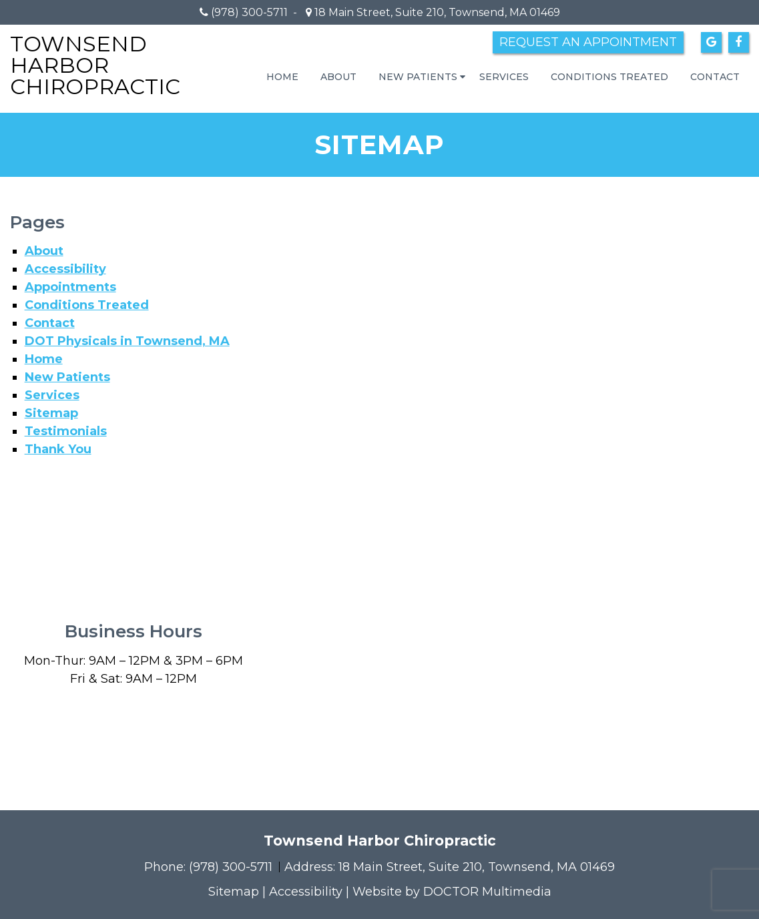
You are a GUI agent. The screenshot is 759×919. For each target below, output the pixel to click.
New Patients (417, 77)
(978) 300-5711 (249, 12)
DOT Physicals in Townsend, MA (127, 341)
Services (504, 77)
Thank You (58, 449)
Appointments (70, 287)
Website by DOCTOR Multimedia (451, 891)
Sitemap (51, 413)
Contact (715, 77)
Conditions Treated (609, 77)
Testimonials (66, 431)
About (338, 77)
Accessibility (65, 269)
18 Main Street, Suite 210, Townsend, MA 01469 (436, 12)
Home (282, 77)
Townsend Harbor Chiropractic (95, 65)
